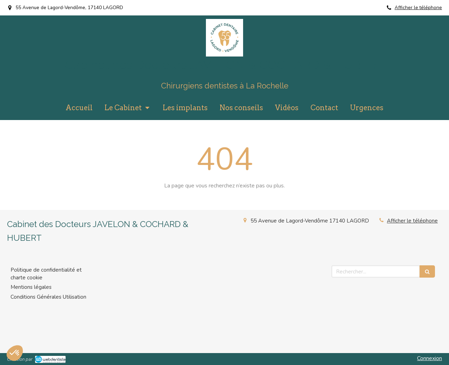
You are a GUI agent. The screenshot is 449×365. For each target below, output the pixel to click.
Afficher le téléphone (418, 7)
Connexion (429, 358)
